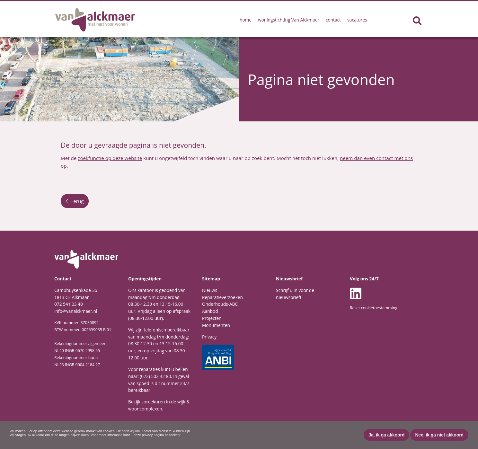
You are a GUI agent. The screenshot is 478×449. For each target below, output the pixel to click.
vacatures (357, 20)
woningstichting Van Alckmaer (288, 20)
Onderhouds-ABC (220, 304)
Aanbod (210, 311)
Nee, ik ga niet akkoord (439, 434)
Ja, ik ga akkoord (386, 434)
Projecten (212, 318)
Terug (75, 201)
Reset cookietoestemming (373, 308)
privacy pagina (153, 435)
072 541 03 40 (68, 304)
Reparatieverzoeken (222, 297)
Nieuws (209, 290)
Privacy (209, 337)
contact (333, 20)
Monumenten (216, 325)
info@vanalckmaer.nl (75, 311)
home (246, 20)
